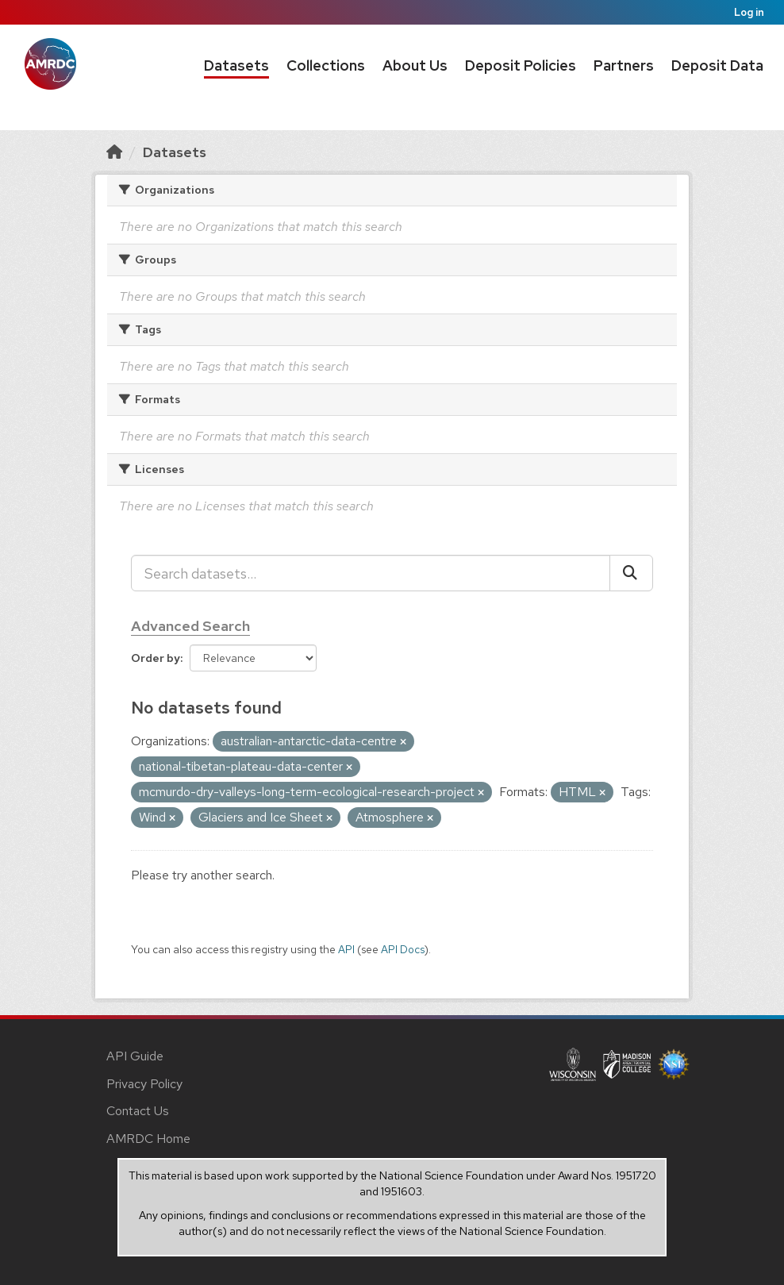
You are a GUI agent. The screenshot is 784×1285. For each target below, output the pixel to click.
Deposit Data (717, 65)
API (346, 949)
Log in (749, 12)
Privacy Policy (144, 1083)
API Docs (403, 949)
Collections (325, 65)
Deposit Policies (520, 65)
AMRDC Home (148, 1138)
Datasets (236, 65)
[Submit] (631, 573)
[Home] (114, 152)
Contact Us (137, 1110)
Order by (155, 658)
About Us (415, 65)
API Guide (134, 1056)
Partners (624, 65)
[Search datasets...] (370, 573)
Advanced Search (190, 626)
